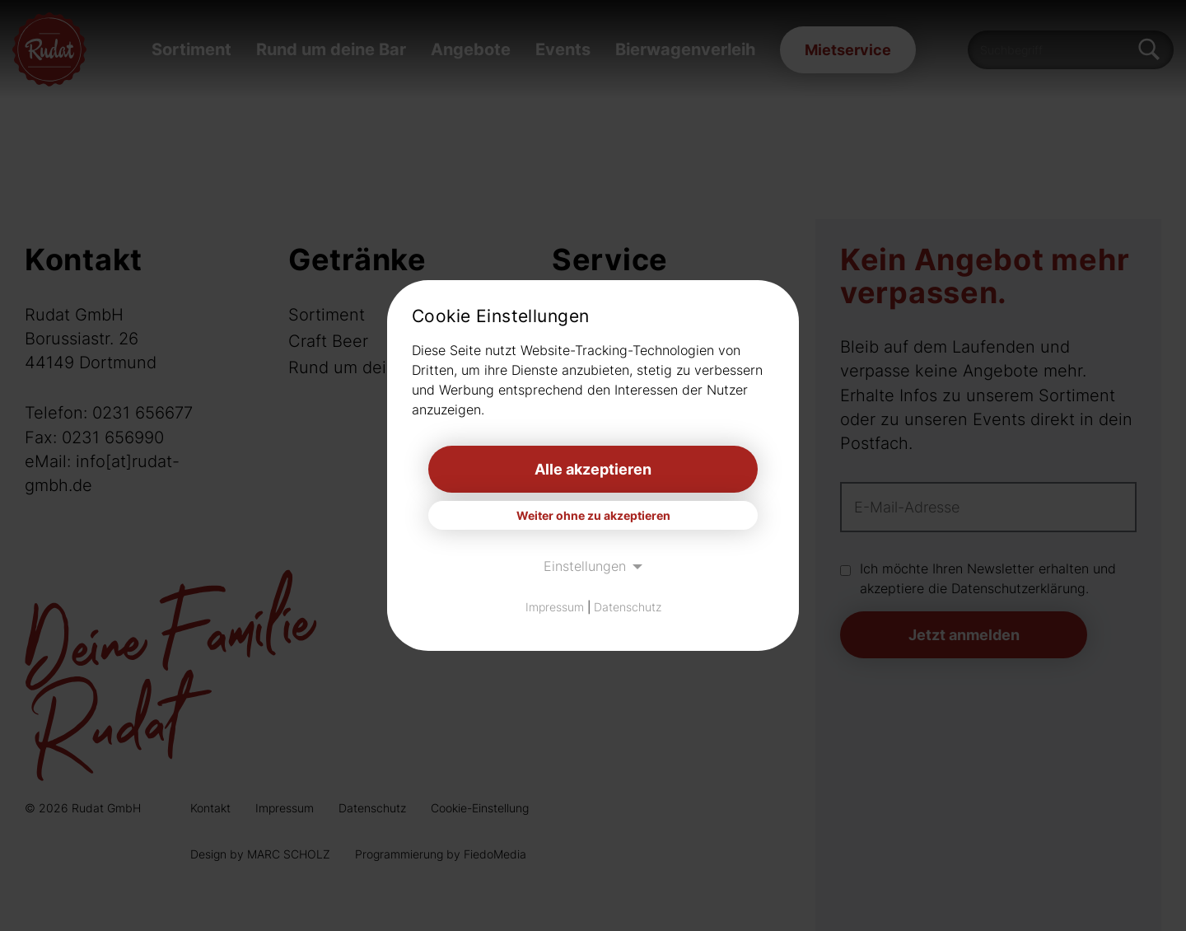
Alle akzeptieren (593, 469)
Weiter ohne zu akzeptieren (593, 515)
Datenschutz (627, 607)
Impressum (554, 607)
